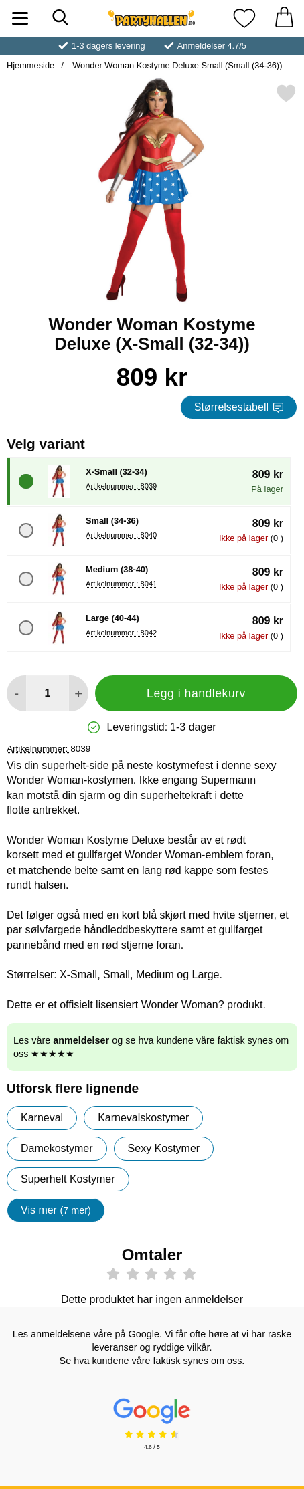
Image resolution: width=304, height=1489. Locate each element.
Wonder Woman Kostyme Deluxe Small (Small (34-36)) (176, 65)
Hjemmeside (30, 65)
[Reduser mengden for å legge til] (16, 693)
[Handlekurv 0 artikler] (284, 18)
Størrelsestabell (238, 407)
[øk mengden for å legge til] (78, 693)
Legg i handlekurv (196, 693)
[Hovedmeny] (20, 18)
